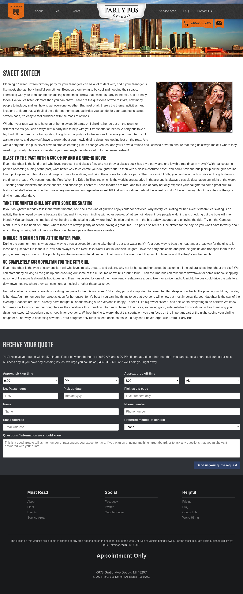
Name (7, 404)
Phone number (135, 404)
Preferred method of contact (144, 419)
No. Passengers (14, 388)
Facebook (111, 501)
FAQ (186, 11)
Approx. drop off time (139, 373)
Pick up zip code (136, 388)
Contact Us (204, 11)
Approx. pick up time (18, 373)
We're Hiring (190, 517)
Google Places (115, 512)
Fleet (57, 11)
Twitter (109, 507)
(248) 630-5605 (106, 362)
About (39, 11)
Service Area (167, 11)
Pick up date (72, 388)
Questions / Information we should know (32, 435)
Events (75, 11)
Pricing (187, 501)
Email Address (13, 419)
